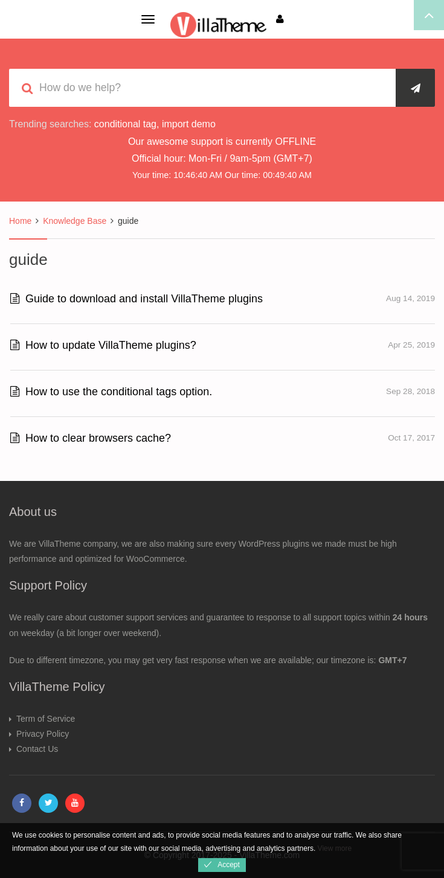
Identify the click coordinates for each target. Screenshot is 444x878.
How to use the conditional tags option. (111, 392)
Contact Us (37, 749)
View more (335, 848)
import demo (189, 124)
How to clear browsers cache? (90, 438)
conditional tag (125, 124)
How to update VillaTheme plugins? (103, 345)
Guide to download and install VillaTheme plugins (136, 299)
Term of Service (45, 719)
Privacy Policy (42, 734)
